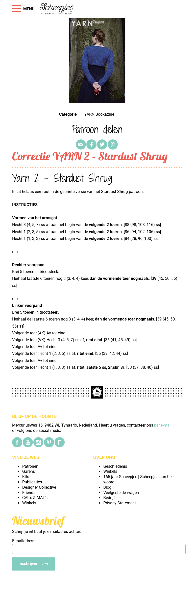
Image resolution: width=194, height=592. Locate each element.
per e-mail (163, 425)
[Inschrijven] (33, 564)
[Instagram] (38, 442)
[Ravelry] (60, 442)
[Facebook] (17, 442)
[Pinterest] (49, 442)
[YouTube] (28, 442)
